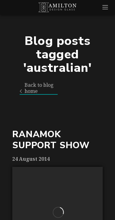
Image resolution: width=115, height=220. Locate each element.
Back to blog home (37, 88)
